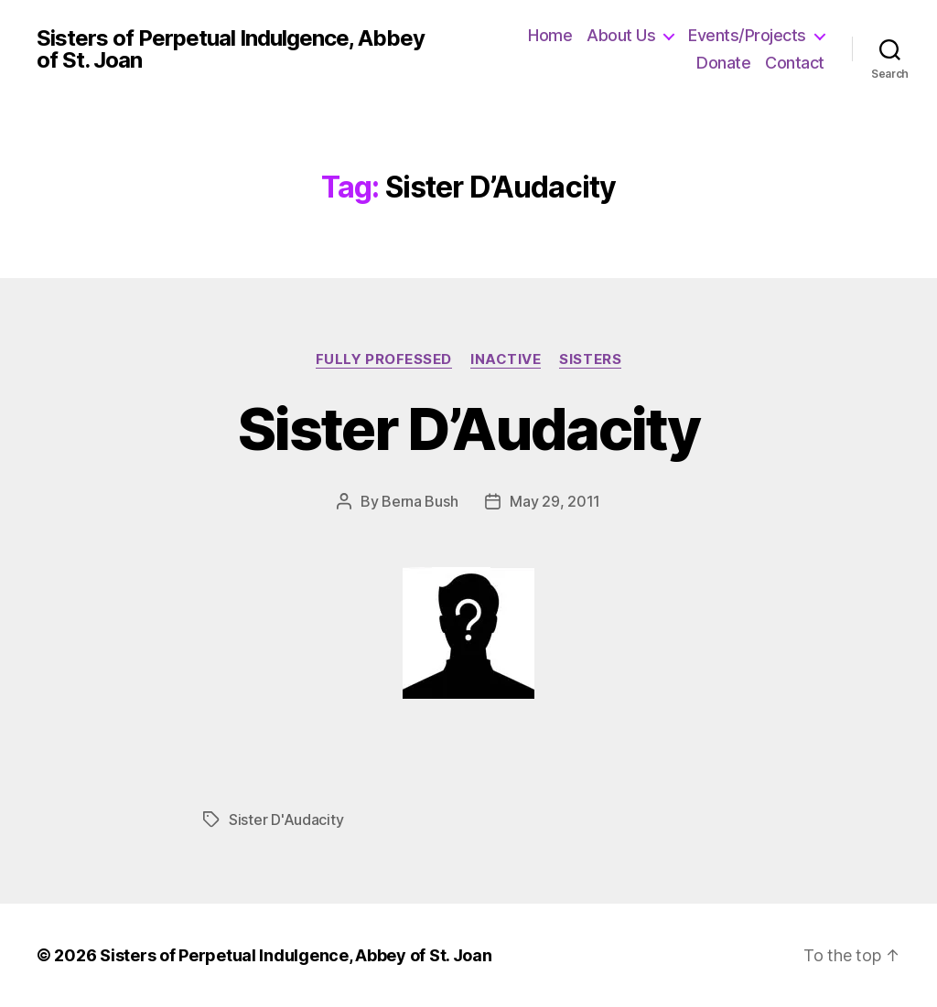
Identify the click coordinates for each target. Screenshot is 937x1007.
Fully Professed (384, 359)
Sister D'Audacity (286, 819)
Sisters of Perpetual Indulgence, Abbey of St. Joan (231, 49)
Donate (723, 62)
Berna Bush (420, 501)
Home (550, 35)
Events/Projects (747, 35)
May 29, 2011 (555, 501)
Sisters (590, 359)
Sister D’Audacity (468, 428)
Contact (794, 62)
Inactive (505, 359)
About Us (621, 35)
